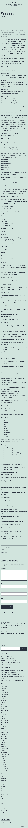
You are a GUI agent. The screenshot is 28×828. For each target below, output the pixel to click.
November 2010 (4, 722)
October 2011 (4, 712)
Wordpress (3, 800)
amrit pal (3, 674)
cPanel (8, 550)
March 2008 (4, 766)
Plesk (2, 792)
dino (3, 549)
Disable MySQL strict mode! (7, 658)
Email (2, 590)
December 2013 (4, 694)
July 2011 (3, 716)
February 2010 (4, 732)
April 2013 (3, 700)
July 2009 (3, 740)
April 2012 (3, 708)
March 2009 (4, 746)
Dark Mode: (24, 826)
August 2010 (4, 726)
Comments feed (4, 810)
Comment (3, 568)
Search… (3, 645)
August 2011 (4, 714)
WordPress (13, 822)
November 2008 (4, 752)
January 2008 (4, 770)
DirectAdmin (4, 784)
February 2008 (4, 768)
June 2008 (3, 760)
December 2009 (4, 736)
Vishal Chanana (4, 676)
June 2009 (3, 742)
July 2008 (3, 758)
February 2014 (4, 692)
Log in (2, 806)
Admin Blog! (14, 2)
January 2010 (4, 734)
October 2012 (4, 704)
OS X (2, 788)
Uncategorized (4, 794)
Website (3, 598)
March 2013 (4, 702)
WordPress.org (4, 812)
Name (2, 583)
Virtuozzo (3, 796)
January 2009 (4, 750)
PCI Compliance (4, 790)
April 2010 (3, 730)
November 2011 (4, 710)
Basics (2, 776)
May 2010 (3, 728)
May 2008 (3, 762)
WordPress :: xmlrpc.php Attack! (8, 660)
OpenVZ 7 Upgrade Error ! (7, 656)
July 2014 (3, 690)
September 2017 (5, 686)
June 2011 (3, 718)
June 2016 (3, 688)
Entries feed (3, 808)
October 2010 (4, 724)
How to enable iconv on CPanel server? (15, 670)
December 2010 (4, 720)
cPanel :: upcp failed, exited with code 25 (10, 662)
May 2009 (3, 744)
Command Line (4, 780)
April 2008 (3, 764)
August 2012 (4, 706)
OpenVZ (3, 786)
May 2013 (3, 698)
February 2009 (4, 748)
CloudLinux (3, 778)
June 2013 (3, 696)
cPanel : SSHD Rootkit (6, 664)
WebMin (3, 798)
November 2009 (4, 738)
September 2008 (5, 754)
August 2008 (4, 756)
